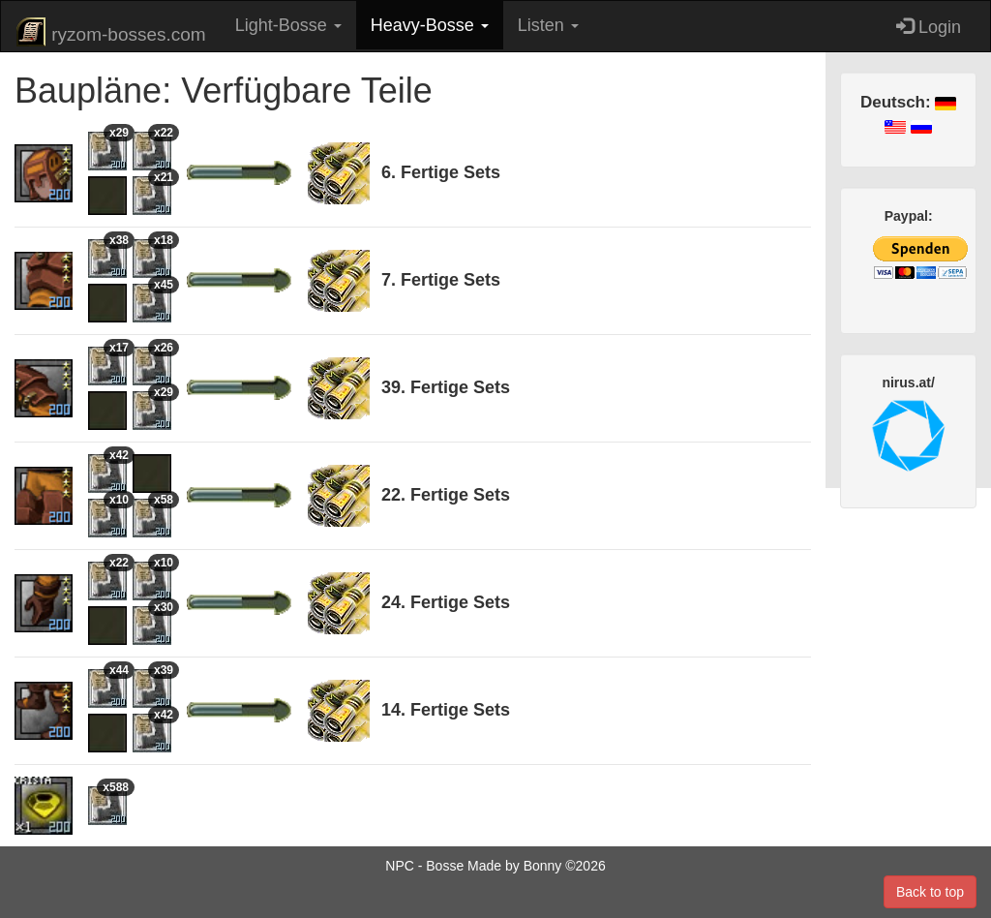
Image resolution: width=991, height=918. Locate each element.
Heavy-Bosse (430, 25)
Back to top (930, 892)
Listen (548, 25)
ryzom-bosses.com (110, 31)
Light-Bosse (288, 25)
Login (928, 26)
